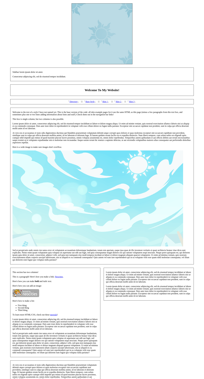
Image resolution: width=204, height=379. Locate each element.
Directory (74, 101)
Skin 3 (131, 101)
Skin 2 (118, 101)
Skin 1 (105, 101)
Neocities (59, 277)
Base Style (90, 101)
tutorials (53, 315)
